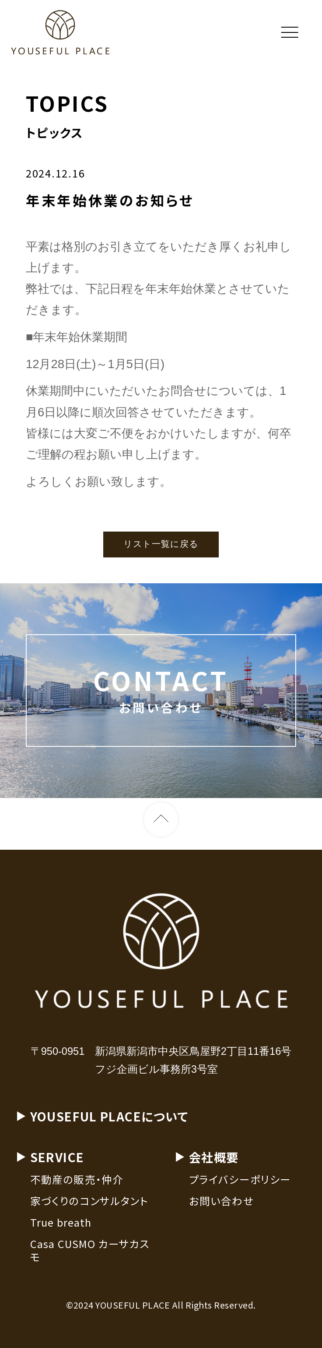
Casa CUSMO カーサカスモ (90, 1252)
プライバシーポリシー (240, 1181)
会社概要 (214, 1159)
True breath (61, 1224)
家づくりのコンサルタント (89, 1203)
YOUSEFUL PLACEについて (109, 1119)
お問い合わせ (221, 1203)
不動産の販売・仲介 (77, 1181)
